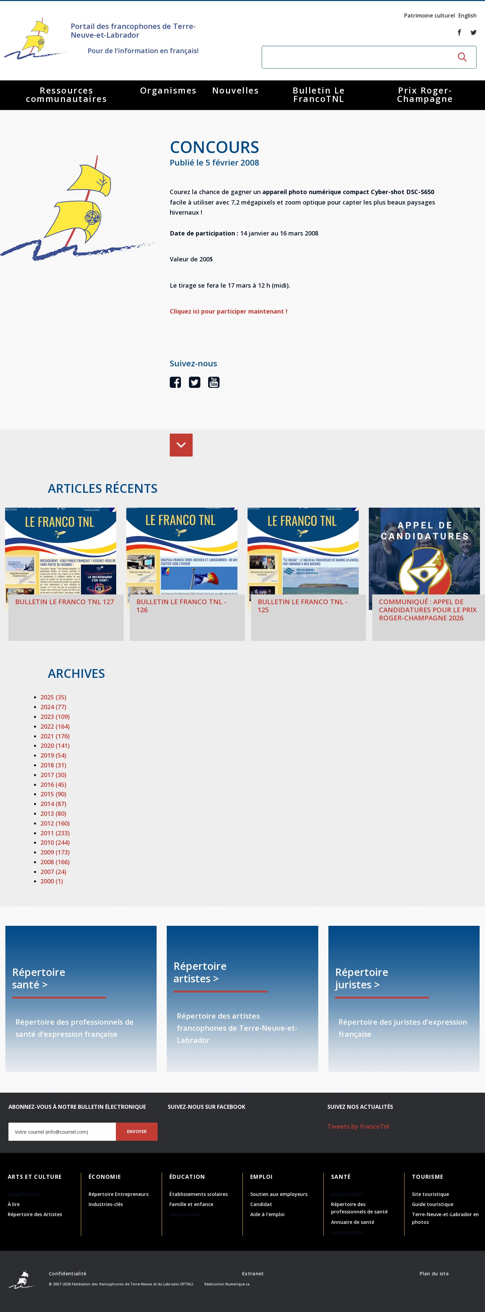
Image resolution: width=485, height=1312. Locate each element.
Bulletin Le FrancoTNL (319, 94)
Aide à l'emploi (267, 1214)
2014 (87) (53, 804)
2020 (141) (55, 745)
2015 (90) (53, 794)
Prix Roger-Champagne (425, 94)
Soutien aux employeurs (279, 1194)
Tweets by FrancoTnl (358, 1126)
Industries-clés (106, 1204)
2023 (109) (55, 717)
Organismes (168, 90)
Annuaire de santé (352, 1222)
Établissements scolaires (198, 1194)
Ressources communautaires (66, 94)
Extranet (253, 1273)
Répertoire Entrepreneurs (119, 1194)
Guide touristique (432, 1204)
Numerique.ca (237, 1284)
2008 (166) (55, 862)
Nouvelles (235, 90)
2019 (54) (53, 755)
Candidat (261, 1204)
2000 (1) (51, 881)
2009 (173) (55, 852)
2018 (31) (53, 765)
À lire (14, 1204)
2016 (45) (53, 784)
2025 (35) (53, 697)
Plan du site (434, 1273)
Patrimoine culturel (429, 15)
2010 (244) (55, 842)
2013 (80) (53, 813)
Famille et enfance (191, 1204)
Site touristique (430, 1194)
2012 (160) (55, 823)
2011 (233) (55, 833)
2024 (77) (53, 707)
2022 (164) (55, 726)
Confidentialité (67, 1273)
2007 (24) (53, 872)
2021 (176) (55, 736)
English (467, 15)
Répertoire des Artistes (35, 1214)
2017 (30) (53, 775)
